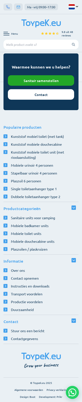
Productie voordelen (27, 301)
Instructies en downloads (30, 286)
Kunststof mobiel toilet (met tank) (37, 136)
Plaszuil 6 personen (26, 181)
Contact (41, 94)
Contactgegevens (24, 338)
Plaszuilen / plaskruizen (29, 249)
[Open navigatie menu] (10, 33)
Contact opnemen (25, 278)
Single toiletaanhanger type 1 (34, 188)
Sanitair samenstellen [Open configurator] (41, 80)
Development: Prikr (50, 397)
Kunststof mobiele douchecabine (36, 144)
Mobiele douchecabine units (32, 241)
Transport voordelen (26, 294)
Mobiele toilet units (26, 233)
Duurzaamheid (22, 309)
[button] (72, 392)
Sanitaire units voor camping (33, 218)
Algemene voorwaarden (28, 390)
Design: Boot (27, 397)
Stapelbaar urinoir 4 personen (34, 173)
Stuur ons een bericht (27, 330)
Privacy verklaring (57, 390)
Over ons (18, 270)
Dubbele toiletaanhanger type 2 (35, 196)
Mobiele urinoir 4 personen (32, 165)
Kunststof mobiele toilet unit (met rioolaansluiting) (37, 154)
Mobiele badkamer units (30, 225)
